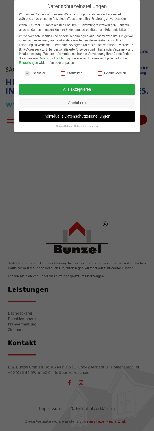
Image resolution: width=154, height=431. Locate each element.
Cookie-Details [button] (64, 122)
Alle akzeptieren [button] (77, 85)
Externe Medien (112, 69)
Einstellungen (28, 59)
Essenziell (35, 69)
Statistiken (71, 69)
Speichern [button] (77, 99)
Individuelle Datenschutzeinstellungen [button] (77, 112)
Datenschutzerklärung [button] (86, 122)
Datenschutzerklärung (54, 54)
